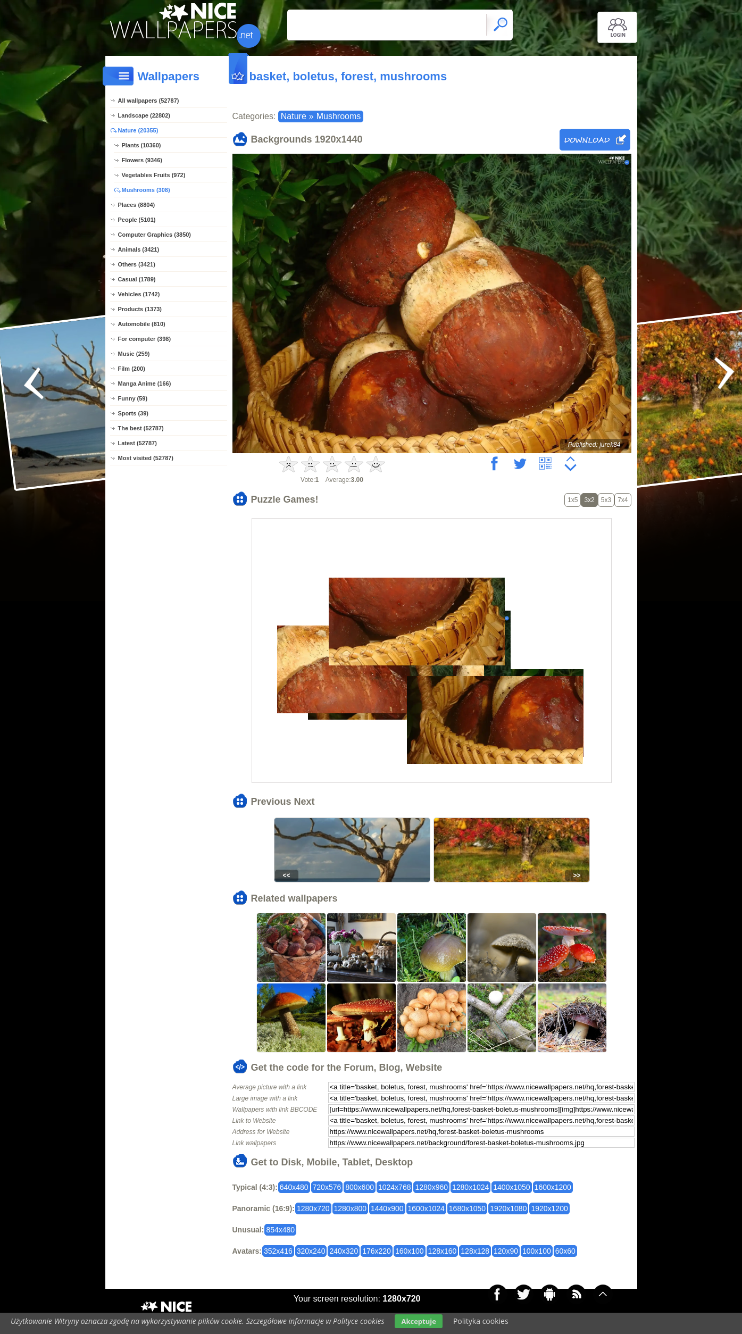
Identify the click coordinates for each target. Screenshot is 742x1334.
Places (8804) (136, 205)
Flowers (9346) (142, 160)
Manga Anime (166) (144, 383)
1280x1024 (470, 1187)
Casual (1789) (137, 279)
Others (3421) (136, 264)
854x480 (280, 1229)
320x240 (311, 1251)
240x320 (343, 1251)
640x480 (294, 1187)
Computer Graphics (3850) (154, 234)
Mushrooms (338, 116)
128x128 (475, 1251)
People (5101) (137, 219)
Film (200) (131, 368)
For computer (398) (144, 339)
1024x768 (394, 1187)
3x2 (589, 500)
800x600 (359, 1187)
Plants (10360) (141, 145)
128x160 (442, 1251)
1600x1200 (553, 1187)
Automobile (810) (141, 324)
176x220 (376, 1251)
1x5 (573, 500)
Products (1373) (140, 309)
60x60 (565, 1251)
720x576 (327, 1187)
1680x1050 (467, 1208)
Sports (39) (133, 413)
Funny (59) (133, 398)
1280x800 (350, 1208)
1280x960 (431, 1187)
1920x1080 (508, 1208)
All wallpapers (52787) (148, 100)
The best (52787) (141, 428)
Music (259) (134, 354)
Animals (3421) (139, 249)
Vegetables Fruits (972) (154, 175)
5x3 (606, 500)
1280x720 (313, 1208)
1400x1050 (511, 1187)
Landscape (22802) (144, 115)
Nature (293, 116)
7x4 (623, 500)
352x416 (278, 1251)
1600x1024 (426, 1208)
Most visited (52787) (146, 458)
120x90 (506, 1251)
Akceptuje (418, 1321)
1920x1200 (549, 1208)
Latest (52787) (137, 443)
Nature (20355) (138, 130)
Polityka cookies (480, 1321)
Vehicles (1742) (139, 294)
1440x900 (387, 1208)
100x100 (536, 1251)
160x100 (409, 1251)
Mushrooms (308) (146, 190)
